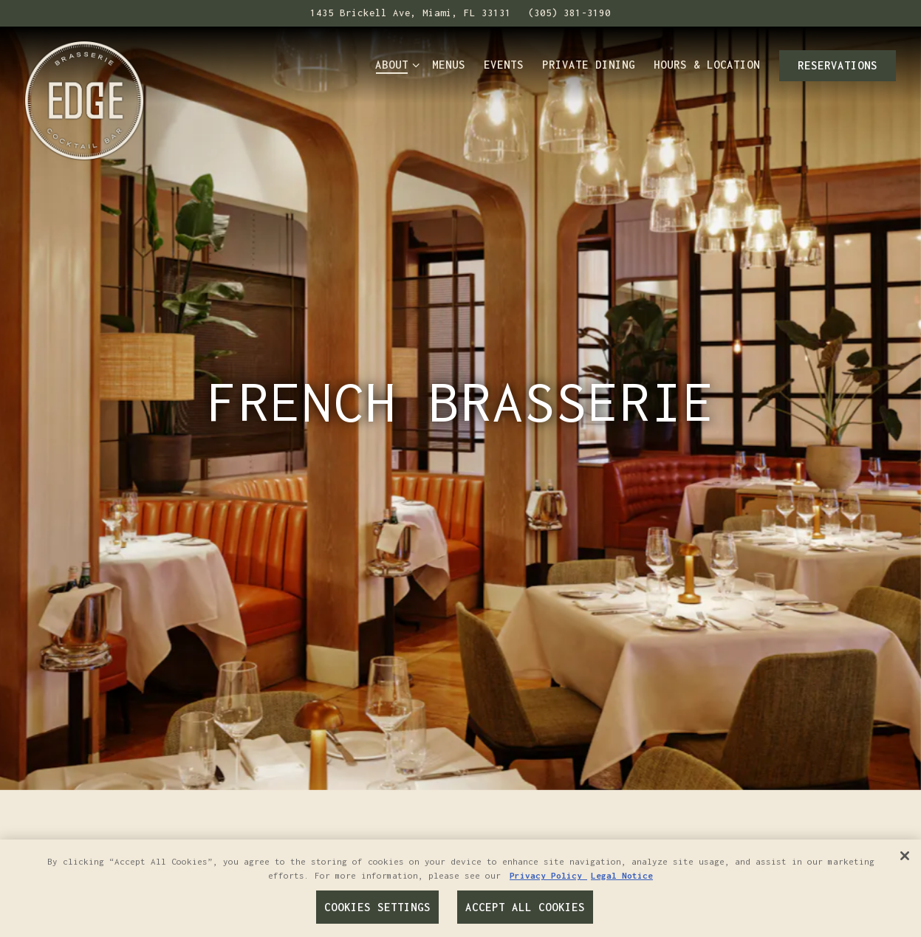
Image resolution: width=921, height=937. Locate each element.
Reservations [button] (837, 65)
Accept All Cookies (525, 907)
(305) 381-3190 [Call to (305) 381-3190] (569, 12)
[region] (460, 888)
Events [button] (504, 64)
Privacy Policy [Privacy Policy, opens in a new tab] (548, 875)
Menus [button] (448, 64)
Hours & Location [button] (707, 64)
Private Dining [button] (588, 64)
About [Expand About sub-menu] (394, 64)
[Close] (905, 856)
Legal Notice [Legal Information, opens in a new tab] (622, 875)
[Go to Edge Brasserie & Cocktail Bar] (410, 13)
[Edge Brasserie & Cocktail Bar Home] (84, 99)
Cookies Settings (377, 907)
